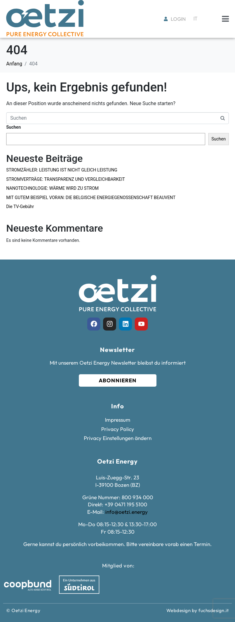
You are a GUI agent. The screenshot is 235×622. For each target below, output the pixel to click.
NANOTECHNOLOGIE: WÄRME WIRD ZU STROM (52, 188)
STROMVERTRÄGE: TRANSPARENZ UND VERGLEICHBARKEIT (65, 179)
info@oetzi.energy (126, 512)
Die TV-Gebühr (20, 206)
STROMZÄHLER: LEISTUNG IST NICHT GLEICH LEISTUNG (61, 169)
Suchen (13, 127)
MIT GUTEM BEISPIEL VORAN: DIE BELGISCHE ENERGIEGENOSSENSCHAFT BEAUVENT (90, 197)
